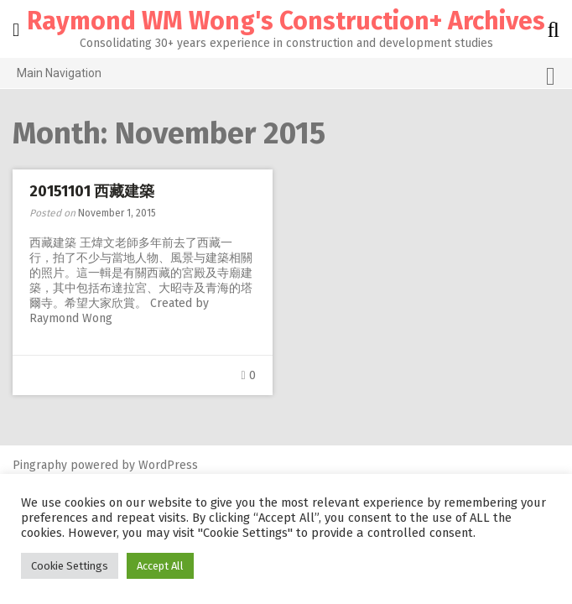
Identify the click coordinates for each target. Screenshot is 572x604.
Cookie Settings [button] (69, 566)
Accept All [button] (160, 566)
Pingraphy (40, 465)
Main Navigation (286, 76)
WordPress (168, 465)
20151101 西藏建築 (91, 191)
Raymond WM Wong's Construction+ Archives (286, 21)
